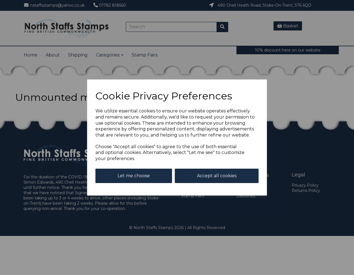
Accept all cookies (216, 175)
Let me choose (134, 175)
